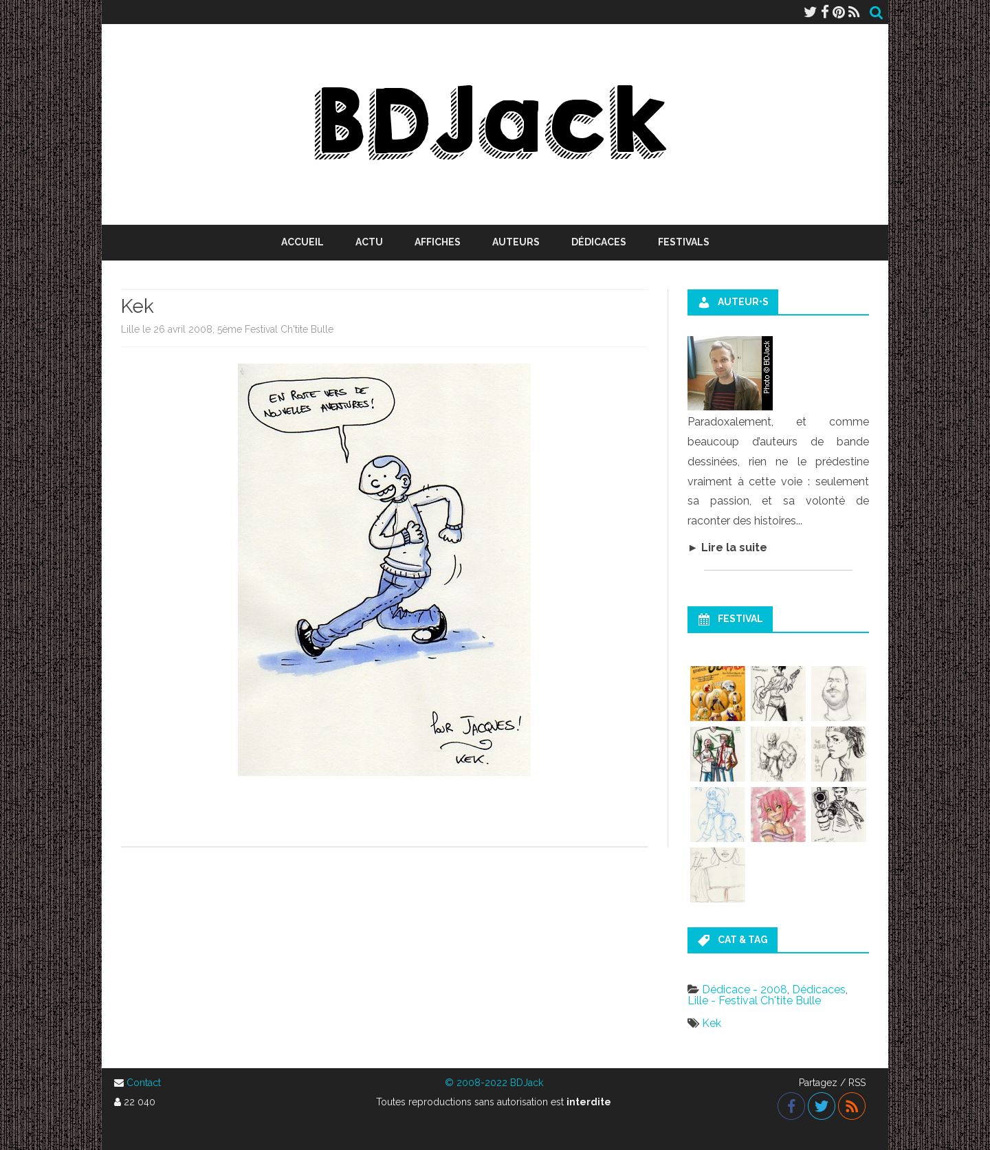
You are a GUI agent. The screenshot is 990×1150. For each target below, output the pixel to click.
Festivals (684, 241)
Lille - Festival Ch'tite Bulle (754, 1000)
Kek (711, 1023)
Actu (369, 241)
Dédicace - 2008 (744, 989)
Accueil (302, 241)
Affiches (438, 241)
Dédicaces (598, 241)
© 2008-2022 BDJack (494, 1082)
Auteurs (516, 241)
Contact (143, 1082)
